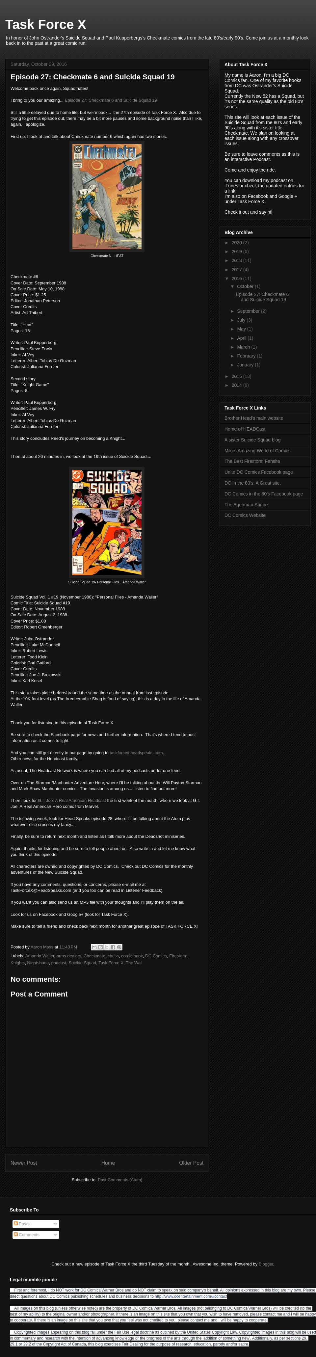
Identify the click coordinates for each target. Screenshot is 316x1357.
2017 (237, 269)
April (242, 338)
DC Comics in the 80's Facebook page (263, 493)
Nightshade (38, 962)
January (246, 364)
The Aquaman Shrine (246, 504)
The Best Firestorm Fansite (252, 461)
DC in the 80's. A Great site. (252, 483)
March (244, 347)
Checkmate (94, 955)
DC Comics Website (245, 515)
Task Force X (45, 24)
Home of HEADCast (244, 429)
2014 (237, 385)
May (242, 329)
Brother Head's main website (253, 418)
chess (113, 955)
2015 (237, 376)
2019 (237, 251)
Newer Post (24, 1163)
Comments (27, 1234)
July (242, 320)
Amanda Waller (39, 955)
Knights (18, 962)
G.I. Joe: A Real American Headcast (72, 800)
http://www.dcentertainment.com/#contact (191, 1296)
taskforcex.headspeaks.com (136, 752)
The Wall (134, 962)
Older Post (191, 1163)
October (246, 286)
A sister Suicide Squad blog (252, 439)
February (247, 356)
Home (108, 1163)
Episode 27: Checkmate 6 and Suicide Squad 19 (111, 100)
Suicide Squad (82, 962)
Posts (22, 1223)
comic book (132, 955)
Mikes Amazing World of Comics (257, 450)
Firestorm (178, 955)
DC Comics (156, 955)
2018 (237, 260)
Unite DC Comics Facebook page (258, 472)
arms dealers (69, 955)
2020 (237, 242)
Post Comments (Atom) (120, 1179)
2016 (237, 278)
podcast (58, 962)
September (249, 311)
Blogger (266, 1264)
